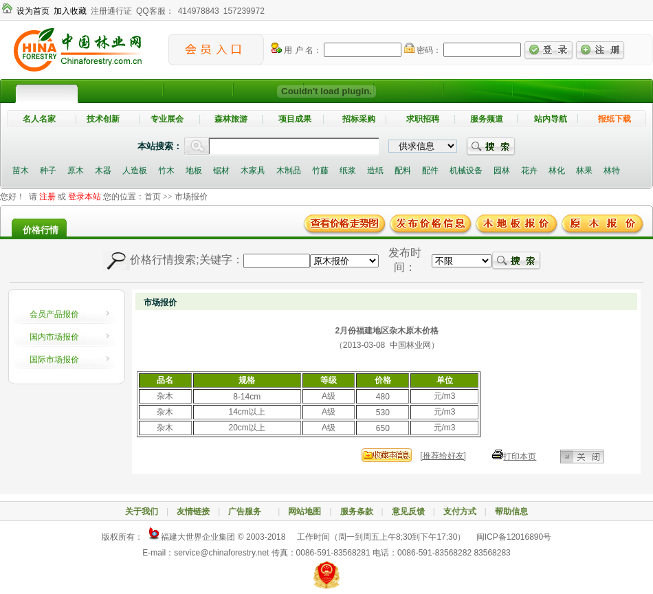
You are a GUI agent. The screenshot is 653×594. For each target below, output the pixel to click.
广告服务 (248, 511)
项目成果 (294, 119)
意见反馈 (408, 511)
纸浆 (348, 170)
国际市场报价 (54, 359)
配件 (430, 170)
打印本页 (519, 456)
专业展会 (167, 119)
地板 (194, 170)
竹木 (166, 170)
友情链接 (193, 511)
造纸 (375, 170)
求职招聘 (422, 119)
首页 (152, 196)
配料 (403, 170)
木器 (103, 170)
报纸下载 (614, 119)
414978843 (198, 11)
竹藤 (320, 170)
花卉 (529, 170)
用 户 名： (297, 50)
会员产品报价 (54, 314)
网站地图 (304, 511)
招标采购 (358, 119)
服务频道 (486, 119)
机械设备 (466, 170)
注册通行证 (111, 11)
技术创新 (103, 119)
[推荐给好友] (443, 456)
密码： (422, 50)
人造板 (134, 170)
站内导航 (550, 119)
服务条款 (356, 511)
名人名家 (39, 119)
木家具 (253, 170)
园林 (502, 170)
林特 (612, 170)
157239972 (244, 11)
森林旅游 (230, 119)
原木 (75, 170)
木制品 (288, 170)
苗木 (20, 170)
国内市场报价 (54, 337)
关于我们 (141, 511)
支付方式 (459, 511)
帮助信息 (511, 511)
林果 (584, 170)
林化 (557, 170)
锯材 (221, 170)
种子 (48, 170)
